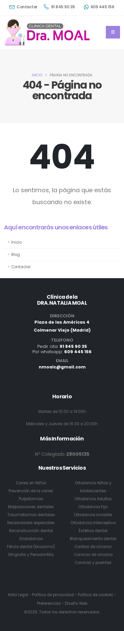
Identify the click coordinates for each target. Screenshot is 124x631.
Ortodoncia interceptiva (93, 522)
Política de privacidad (53, 594)
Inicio (37, 75)
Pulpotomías (31, 499)
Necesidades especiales (31, 522)
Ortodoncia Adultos (93, 499)
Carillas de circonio (92, 546)
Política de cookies (95, 594)
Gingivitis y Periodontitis (31, 554)
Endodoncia (31, 538)
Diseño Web (76, 603)
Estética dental (93, 530)
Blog (15, 254)
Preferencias (49, 603)
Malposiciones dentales (31, 507)
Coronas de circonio (93, 554)
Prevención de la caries (31, 491)
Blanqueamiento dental (93, 538)
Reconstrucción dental (31, 530)
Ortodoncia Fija (92, 507)
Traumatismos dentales (31, 514)
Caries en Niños (31, 483)
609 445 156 (99, 7)
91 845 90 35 (59, 7)
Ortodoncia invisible (93, 514)
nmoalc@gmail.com (62, 367)
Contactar (23, 7)
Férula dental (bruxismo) (31, 546)
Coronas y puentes (93, 562)
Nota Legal (18, 594)
